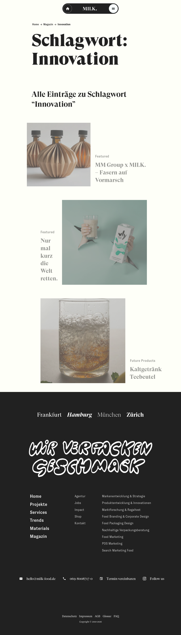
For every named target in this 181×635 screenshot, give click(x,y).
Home (35, 24)
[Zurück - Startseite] (67, 8)
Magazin (48, 24)
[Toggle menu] (113, 8)
